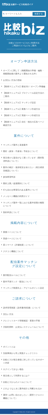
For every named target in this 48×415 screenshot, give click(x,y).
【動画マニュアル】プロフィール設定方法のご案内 (23, 94)
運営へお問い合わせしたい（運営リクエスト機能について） (23, 396)
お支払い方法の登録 (12, 80)
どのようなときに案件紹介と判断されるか (22, 389)
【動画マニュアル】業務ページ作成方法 (21, 109)
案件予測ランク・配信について (17, 282)
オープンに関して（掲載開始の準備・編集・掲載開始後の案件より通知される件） (23, 72)
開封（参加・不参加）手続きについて (20, 151)
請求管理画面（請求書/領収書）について (21, 308)
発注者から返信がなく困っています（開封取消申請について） (23, 159)
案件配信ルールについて (14, 275)
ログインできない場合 (13, 369)
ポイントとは (9, 347)
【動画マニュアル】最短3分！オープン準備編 (24, 86)
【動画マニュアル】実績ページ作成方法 (21, 115)
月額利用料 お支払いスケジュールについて (23, 327)
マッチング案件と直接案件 (15, 145)
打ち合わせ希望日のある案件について (20, 190)
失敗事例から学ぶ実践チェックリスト (20, 353)
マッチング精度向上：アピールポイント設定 (23, 288)
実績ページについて (12, 238)
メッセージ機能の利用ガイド (16, 196)
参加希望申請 (9, 177)
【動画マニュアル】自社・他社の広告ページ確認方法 (23, 123)
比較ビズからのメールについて (17, 382)
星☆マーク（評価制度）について (18, 245)
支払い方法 (8, 314)
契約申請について (11, 212)
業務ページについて (12, 232)
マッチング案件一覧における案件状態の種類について (23, 204)
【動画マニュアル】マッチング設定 (19, 103)
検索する (39, 14)
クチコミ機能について (13, 251)
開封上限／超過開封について (16, 183)
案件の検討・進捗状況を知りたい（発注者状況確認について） (23, 169)
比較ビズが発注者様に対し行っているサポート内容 (23, 361)
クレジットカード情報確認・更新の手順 (21, 321)
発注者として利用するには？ (16, 376)
